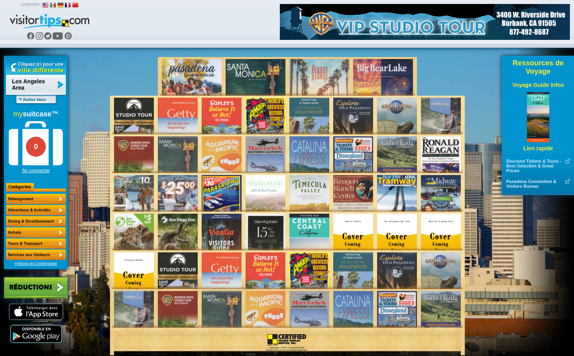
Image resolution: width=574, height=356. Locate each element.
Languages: (30, 4)
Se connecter (36, 170)
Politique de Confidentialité (36, 264)
